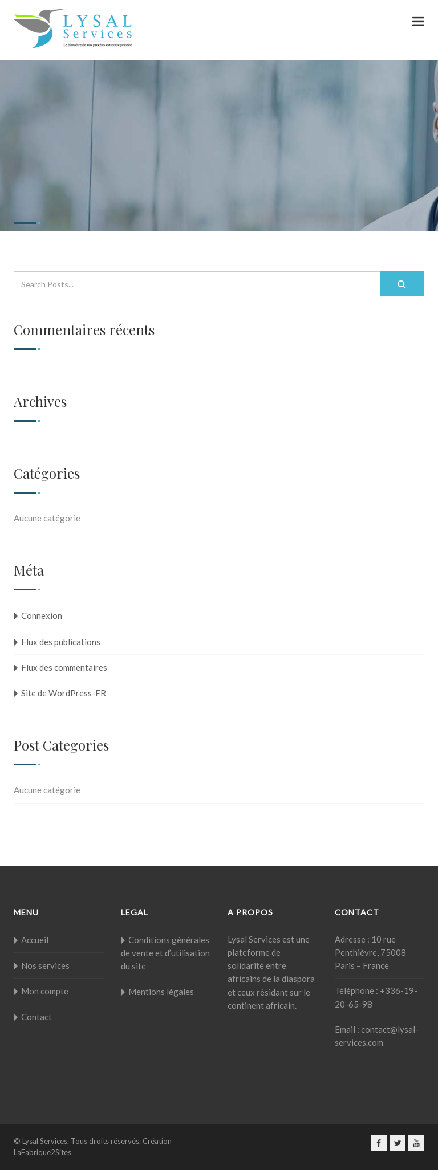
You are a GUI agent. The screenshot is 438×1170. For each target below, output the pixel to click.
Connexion (41, 615)
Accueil (34, 940)
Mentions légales (161, 991)
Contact (36, 1017)
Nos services (45, 965)
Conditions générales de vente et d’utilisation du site (165, 953)
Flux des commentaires (64, 667)
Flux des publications (60, 642)
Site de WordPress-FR (63, 693)
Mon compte (44, 991)
